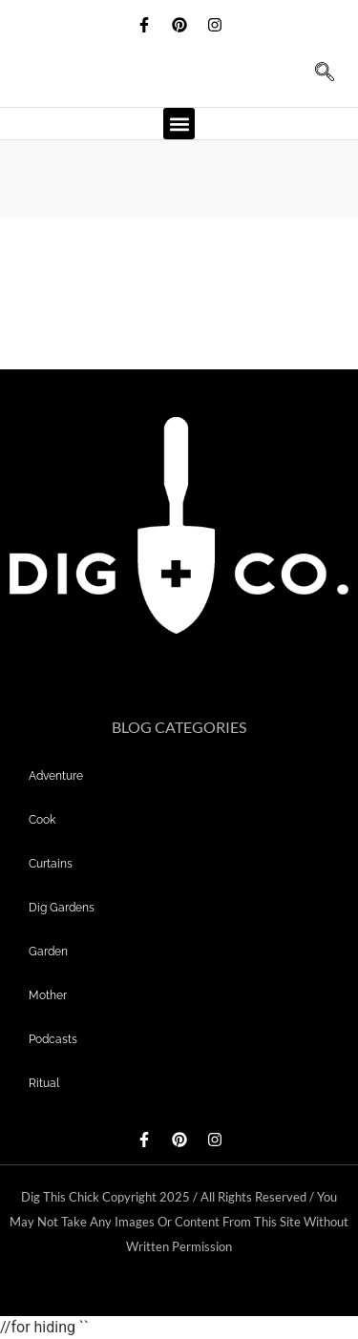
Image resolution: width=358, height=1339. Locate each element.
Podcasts (53, 1039)
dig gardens (62, 907)
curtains (51, 863)
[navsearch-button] (315, 78)
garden (48, 951)
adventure (56, 776)
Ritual (44, 1083)
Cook (42, 819)
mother (48, 995)
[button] (179, 123)
